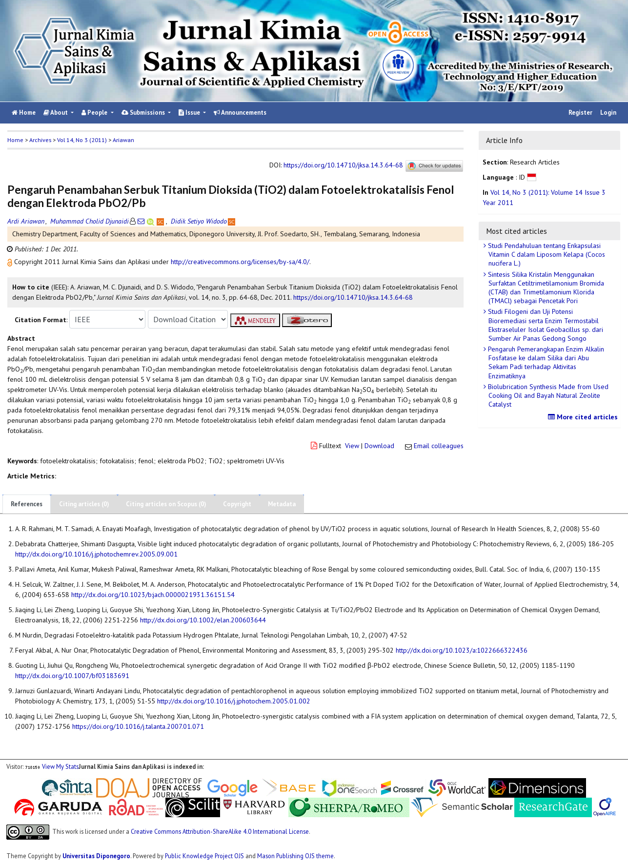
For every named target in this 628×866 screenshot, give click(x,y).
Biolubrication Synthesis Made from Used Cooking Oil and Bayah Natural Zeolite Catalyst (547, 395)
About (56, 112)
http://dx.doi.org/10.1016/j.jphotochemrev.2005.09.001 (96, 554)
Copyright (237, 504)
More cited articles (584, 416)
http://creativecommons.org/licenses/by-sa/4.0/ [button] (240, 261)
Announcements (240, 112)
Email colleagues (439, 445)
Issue (190, 112)
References (26, 504)
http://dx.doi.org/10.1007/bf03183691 (72, 675)
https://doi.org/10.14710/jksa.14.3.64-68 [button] (353, 297)
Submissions (144, 112)
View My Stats (60, 766)
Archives (40, 140)
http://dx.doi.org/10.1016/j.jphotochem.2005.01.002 (233, 701)
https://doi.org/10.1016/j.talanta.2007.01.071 (138, 726)
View (352, 445)
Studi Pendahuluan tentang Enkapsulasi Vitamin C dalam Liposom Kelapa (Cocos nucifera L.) (545, 254)
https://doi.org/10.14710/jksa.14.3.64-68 (343, 165)
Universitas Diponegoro (96, 856)
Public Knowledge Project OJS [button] (204, 856)
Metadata (282, 504)
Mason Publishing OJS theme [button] (295, 856)
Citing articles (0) (84, 504)
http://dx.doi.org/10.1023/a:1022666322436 (461, 650)
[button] (10, 261)
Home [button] (15, 140)
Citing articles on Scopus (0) (166, 504)
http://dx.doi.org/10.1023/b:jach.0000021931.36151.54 (153, 594)
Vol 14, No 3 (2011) (82, 140)
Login (608, 112)
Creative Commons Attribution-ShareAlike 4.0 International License (220, 831)
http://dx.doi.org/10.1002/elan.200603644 (203, 620)
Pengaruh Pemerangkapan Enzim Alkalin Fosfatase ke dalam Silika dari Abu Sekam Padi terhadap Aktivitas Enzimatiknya (545, 362)
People (95, 112)
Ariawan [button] (123, 140)
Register (580, 112)
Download (379, 445)
